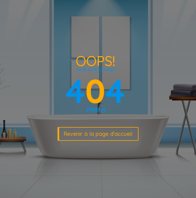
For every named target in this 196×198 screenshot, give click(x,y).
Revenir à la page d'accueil (98, 133)
